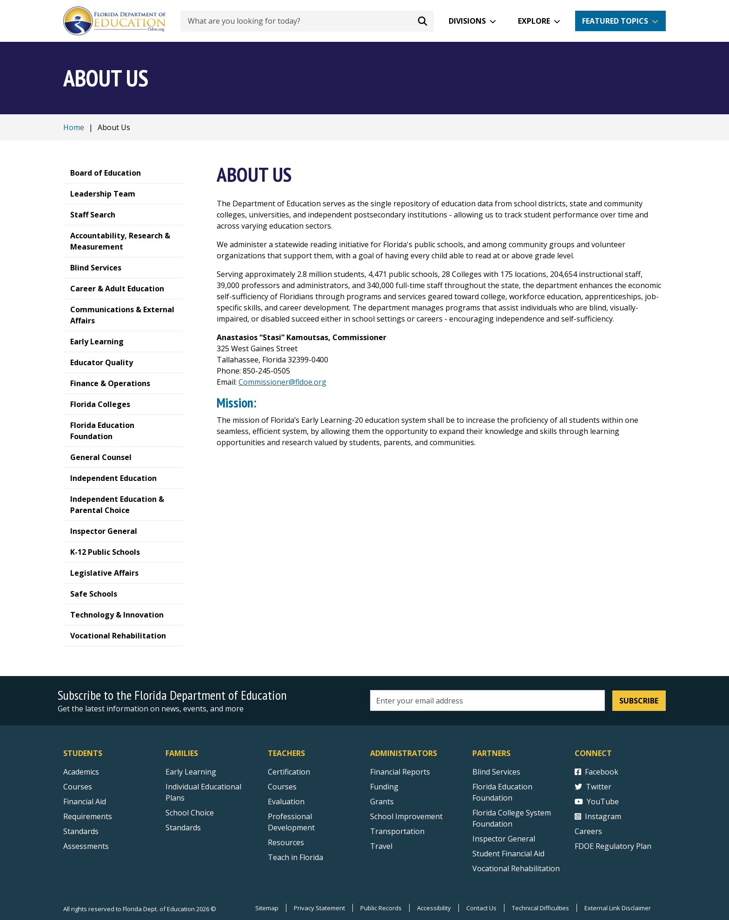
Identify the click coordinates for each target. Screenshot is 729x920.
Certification (289, 772)
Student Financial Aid (508, 853)
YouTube (597, 801)
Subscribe (638, 701)
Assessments (86, 846)
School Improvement (406, 816)
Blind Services (496, 772)
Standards (183, 827)
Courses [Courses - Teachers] (282, 787)
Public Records (381, 908)
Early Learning (191, 772)
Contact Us (481, 908)
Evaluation (286, 801)
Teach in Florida (295, 857)
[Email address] (487, 700)
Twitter (593, 787)
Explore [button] (534, 21)
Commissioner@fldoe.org (282, 382)
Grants (382, 801)
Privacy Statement (319, 908)
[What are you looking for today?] (307, 21)
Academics (81, 772)
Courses (77, 787)
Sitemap (266, 908)
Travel (381, 846)
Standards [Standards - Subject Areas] (81, 831)
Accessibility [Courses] (434, 908)
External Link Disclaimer (617, 908)
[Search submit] (422, 21)
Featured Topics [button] (615, 21)
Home (73, 127)
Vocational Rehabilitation (516, 868)
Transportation (397, 831)
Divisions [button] (467, 21)
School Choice (190, 813)
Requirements (87, 816)
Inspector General (503, 839)
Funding (384, 787)
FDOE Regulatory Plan (613, 846)
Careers (588, 831)
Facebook (596, 772)
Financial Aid (84, 801)
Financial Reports (400, 772)
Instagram (598, 816)
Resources (286, 842)
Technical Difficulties (540, 908)
